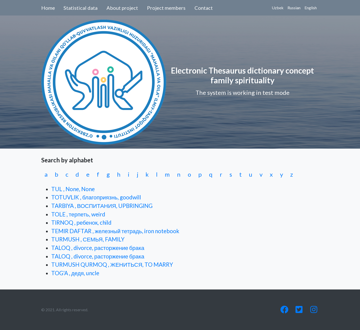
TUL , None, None (73, 189)
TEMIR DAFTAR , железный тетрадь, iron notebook (115, 231)
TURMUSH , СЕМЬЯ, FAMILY (87, 239)
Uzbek (278, 7)
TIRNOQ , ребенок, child (81, 222)
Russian (294, 7)
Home (48, 8)
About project (122, 8)
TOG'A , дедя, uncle (75, 273)
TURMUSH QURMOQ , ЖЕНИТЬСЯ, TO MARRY (112, 264)
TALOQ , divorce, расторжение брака (97, 247)
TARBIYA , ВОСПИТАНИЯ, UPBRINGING (101, 205)
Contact (203, 8)
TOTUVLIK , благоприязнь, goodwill (96, 197)
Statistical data (81, 8)
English (310, 7)
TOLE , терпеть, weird (78, 214)
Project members (166, 8)
